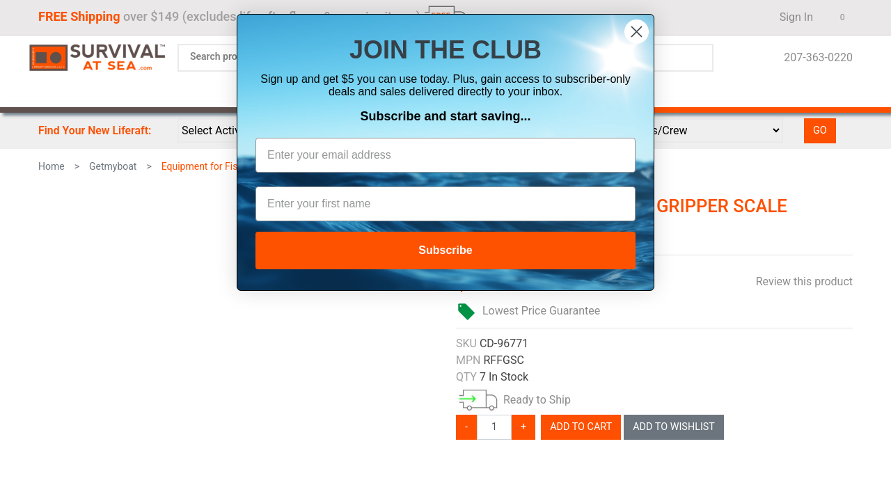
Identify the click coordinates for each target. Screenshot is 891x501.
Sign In (792, 17)
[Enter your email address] (445, 155)
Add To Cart (581, 427)
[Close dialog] (636, 31)
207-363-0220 (814, 57)
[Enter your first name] (445, 203)
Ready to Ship (537, 399)
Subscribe (445, 250)
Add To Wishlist (674, 427)
